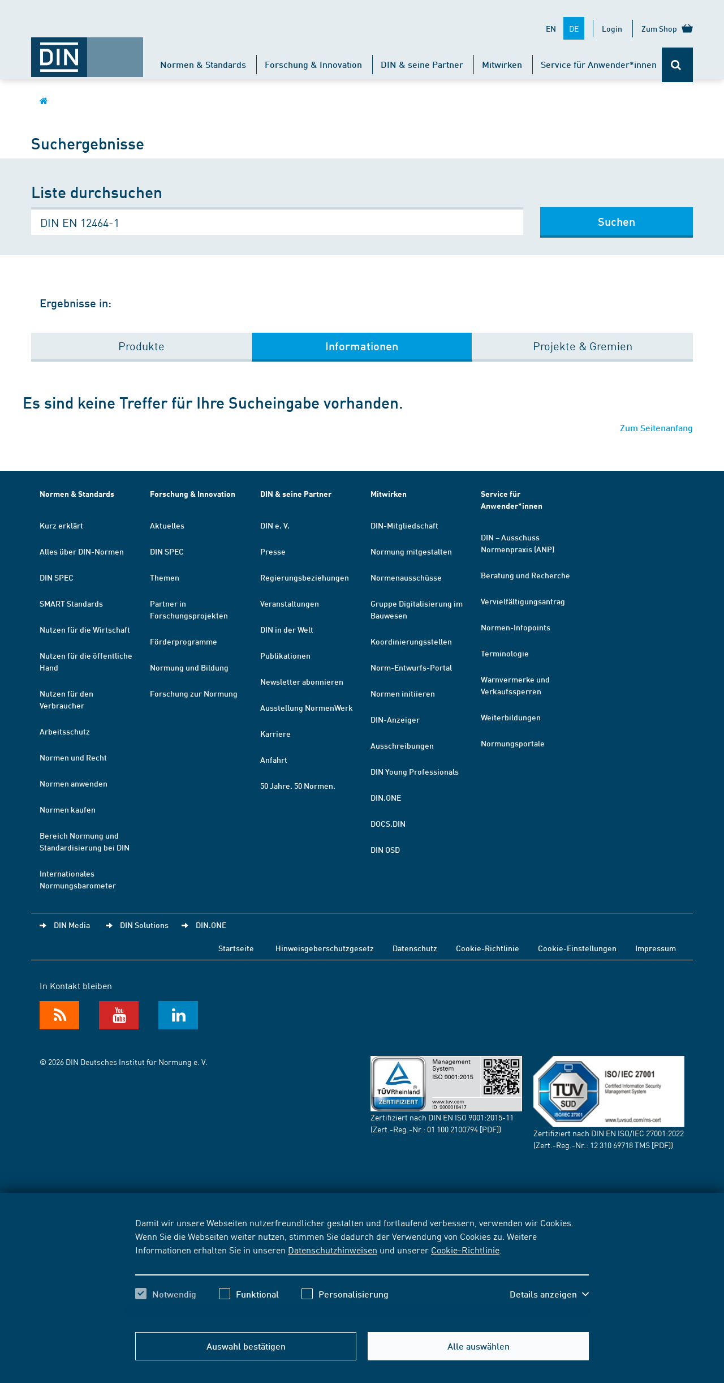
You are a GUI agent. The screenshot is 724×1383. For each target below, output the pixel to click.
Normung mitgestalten (411, 551)
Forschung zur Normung (194, 693)
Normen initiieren (402, 693)
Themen (164, 577)
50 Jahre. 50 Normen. (297, 785)
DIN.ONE (385, 797)
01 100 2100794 (452, 1129)
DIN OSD (385, 849)
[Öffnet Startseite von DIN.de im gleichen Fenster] (87, 51)
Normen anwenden (73, 783)
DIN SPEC (57, 577)
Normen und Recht (73, 757)
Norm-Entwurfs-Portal (411, 667)
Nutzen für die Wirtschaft (85, 629)
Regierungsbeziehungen (304, 577)
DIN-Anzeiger (395, 719)
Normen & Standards (203, 64)
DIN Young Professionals (414, 771)
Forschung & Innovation (313, 64)
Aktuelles (167, 525)
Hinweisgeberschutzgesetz (324, 948)
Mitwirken (502, 64)
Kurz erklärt (61, 525)
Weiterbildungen (511, 717)
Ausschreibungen (402, 745)
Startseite (236, 948)
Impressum (655, 948)
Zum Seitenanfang (656, 427)
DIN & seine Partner (422, 64)
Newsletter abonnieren (301, 681)
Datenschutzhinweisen (332, 1249)
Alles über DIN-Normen (82, 551)
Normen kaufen (68, 809)
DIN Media (72, 925)
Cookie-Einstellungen (577, 948)
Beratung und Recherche (525, 575)
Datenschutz (415, 948)
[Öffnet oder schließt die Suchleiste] (677, 65)
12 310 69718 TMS (620, 1144)
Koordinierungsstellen (411, 641)
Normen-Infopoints (515, 627)
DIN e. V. (275, 525)
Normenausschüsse (406, 577)
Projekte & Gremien (582, 345)
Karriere (275, 733)
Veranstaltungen (289, 603)
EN (551, 28)
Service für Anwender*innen (599, 64)
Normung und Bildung (189, 667)
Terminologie (505, 653)
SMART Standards (71, 603)
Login (612, 28)
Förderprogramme (183, 641)
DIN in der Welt (286, 629)
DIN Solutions (144, 925)
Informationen (361, 346)
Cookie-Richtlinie (465, 1249)
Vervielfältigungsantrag (523, 601)
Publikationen (285, 655)
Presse (273, 551)
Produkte (141, 345)
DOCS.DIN (388, 823)
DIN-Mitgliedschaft (404, 525)
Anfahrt (273, 759)
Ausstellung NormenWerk (306, 707)
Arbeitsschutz (65, 731)
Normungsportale (513, 743)
